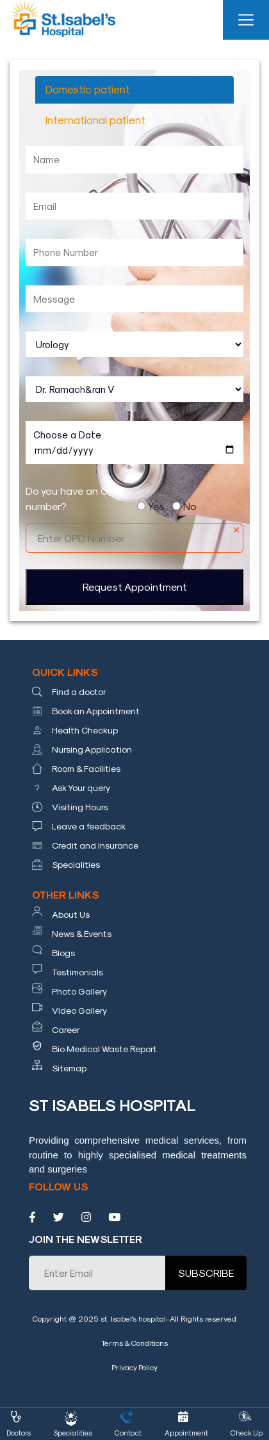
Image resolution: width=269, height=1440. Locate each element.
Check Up (247, 1432)
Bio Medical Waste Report (104, 1048)
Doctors (18, 1432)
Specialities (76, 864)
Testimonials (77, 971)
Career (66, 1029)
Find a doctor (79, 691)
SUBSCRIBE (206, 1273)
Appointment (186, 1432)
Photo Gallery (79, 991)
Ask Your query (81, 787)
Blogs (63, 952)
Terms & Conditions (134, 1342)
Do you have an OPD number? (74, 498)
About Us (71, 914)
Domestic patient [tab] (87, 89)
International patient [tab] (95, 119)
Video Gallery (79, 1010)
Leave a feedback (89, 825)
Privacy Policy (134, 1367)
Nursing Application (92, 749)
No (190, 506)
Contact (128, 1432)
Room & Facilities (86, 768)
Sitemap (69, 1067)
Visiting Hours (80, 806)
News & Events (81, 933)
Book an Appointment (96, 710)
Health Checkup (85, 729)
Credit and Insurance (95, 845)
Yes (156, 506)
